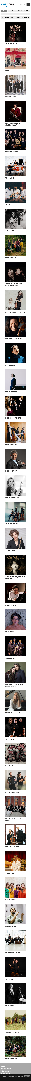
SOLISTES (11, 10)
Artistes (3, 1066)
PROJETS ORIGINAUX (7, 17)
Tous (4, 10)
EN (24, 4)
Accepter (27, 1076)
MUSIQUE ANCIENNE (23, 14)
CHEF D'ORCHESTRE (23, 10)
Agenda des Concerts (6, 1068)
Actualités (3, 1065)
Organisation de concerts (6, 1070)
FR (20, 4)
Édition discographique (6, 1071)
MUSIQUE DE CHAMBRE (8, 14)
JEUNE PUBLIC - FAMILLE (22, 17)
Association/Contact (5, 1073)
